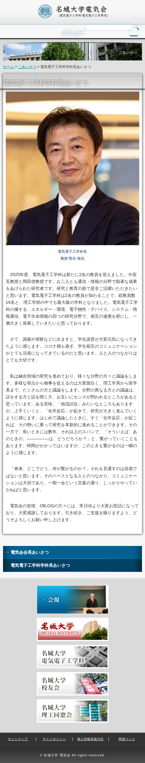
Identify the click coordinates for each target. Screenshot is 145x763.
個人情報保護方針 (90, 739)
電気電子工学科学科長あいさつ (40, 565)
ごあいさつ (27, 67)
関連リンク (127, 739)
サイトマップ (18, 739)
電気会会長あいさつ (30, 552)
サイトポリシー (54, 739)
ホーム (8, 67)
